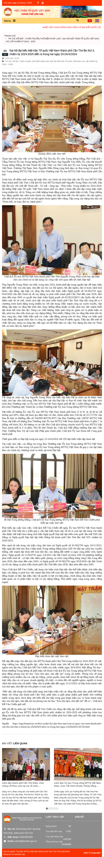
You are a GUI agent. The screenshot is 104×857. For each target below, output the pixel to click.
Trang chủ (10, 36)
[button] (77, 20)
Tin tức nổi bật (16, 38)
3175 (16, 58)
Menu (10, 20)
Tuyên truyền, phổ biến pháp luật (43, 38)
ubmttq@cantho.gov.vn (20, 841)
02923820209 (18, 837)
